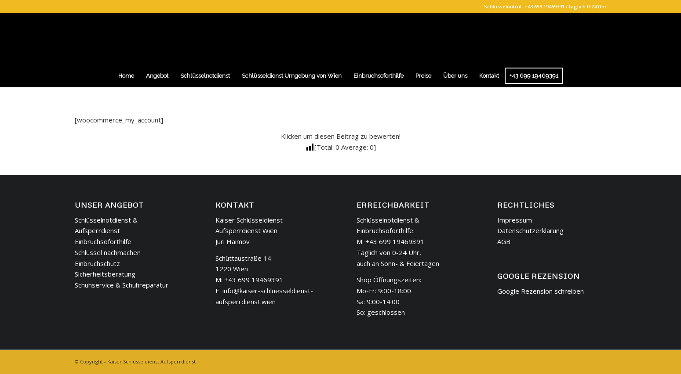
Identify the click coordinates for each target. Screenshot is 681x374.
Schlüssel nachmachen (108, 252)
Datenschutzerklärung (530, 230)
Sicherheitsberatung (105, 274)
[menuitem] (126, 76)
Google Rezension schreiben (540, 291)
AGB (503, 241)
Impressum (514, 220)
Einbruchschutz (97, 263)
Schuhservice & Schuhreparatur (121, 284)
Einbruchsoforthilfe (103, 241)
